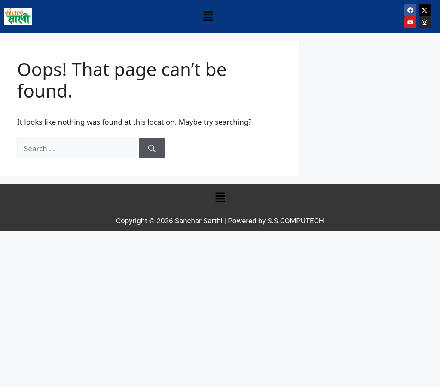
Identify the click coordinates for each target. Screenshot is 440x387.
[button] (208, 16)
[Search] (152, 148)
